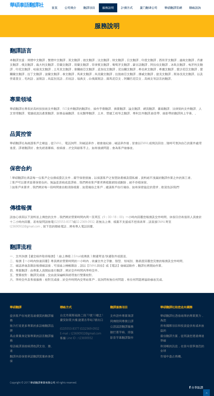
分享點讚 (196, 387)
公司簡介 (70, 8)
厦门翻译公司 (148, 8)
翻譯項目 (89, 8)
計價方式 (127, 8)
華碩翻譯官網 (173, 8)
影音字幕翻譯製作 (122, 337)
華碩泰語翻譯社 (26, 5)
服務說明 (108, 8)
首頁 (54, 8)
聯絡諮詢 (195, 8)
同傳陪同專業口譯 (122, 321)
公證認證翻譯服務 (122, 326)
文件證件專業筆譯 (122, 316)
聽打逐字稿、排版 (122, 332)
